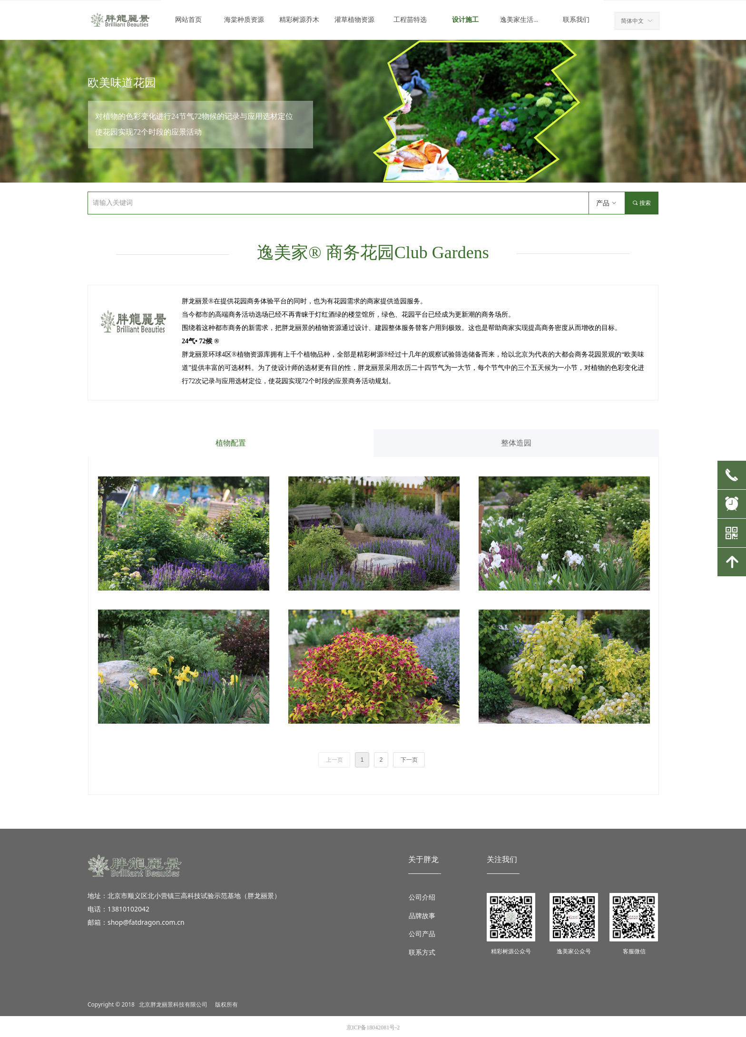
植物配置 (231, 443)
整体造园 (516, 443)
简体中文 (632, 21)
